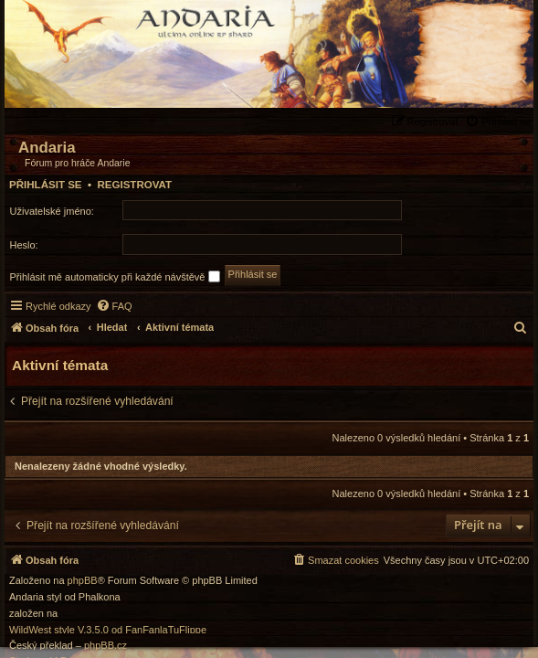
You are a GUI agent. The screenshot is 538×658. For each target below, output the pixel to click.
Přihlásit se (45, 184)
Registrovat (134, 184)
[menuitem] (500, 121)
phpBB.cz (105, 646)
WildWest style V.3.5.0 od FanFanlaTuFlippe (107, 630)
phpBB (83, 581)
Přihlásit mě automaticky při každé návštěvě (115, 276)
